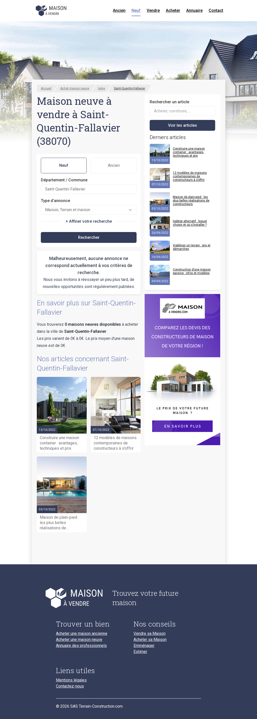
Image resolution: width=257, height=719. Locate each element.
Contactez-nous (70, 686)
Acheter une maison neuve (79, 640)
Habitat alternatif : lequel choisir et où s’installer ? (190, 222)
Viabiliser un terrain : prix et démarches (191, 247)
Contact (216, 10)
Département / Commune (64, 180)
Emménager (144, 646)
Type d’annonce (55, 200)
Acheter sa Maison (150, 640)
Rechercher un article (169, 102)
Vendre (153, 10)
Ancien (119, 10)
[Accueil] (51, 10)
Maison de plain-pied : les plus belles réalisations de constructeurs (191, 200)
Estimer (140, 652)
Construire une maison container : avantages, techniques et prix (189, 152)
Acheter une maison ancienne (81, 634)
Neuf (136, 10)
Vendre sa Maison (150, 634)
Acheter (173, 10)
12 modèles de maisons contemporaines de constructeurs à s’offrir (190, 176)
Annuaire (194, 10)
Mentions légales (71, 680)
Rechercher (89, 237)
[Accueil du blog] (80, 597)
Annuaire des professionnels (81, 646)
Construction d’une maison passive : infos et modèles (192, 271)
